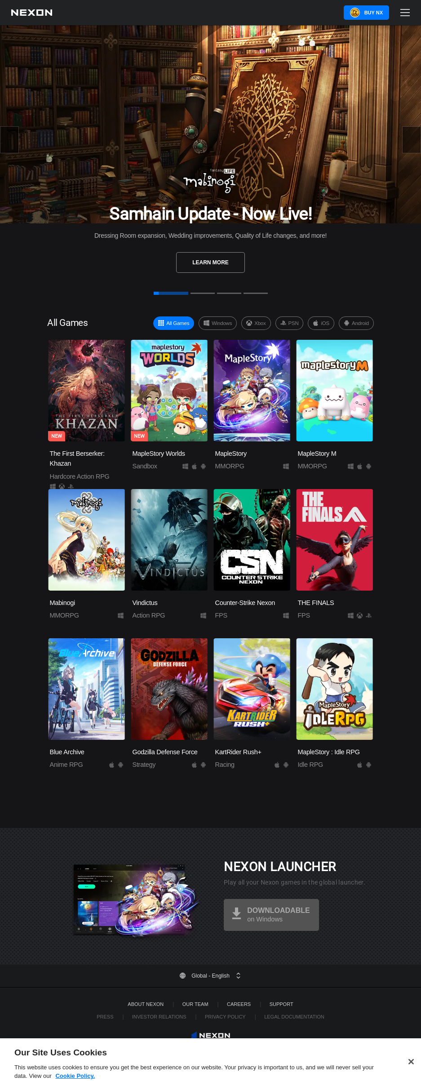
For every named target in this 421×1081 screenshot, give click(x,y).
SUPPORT (281, 1004)
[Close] (411, 1068)
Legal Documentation (294, 1016)
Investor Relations (159, 1016)
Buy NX (373, 12)
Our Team (195, 1004)
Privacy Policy (225, 1016)
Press (105, 1016)
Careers (239, 1004)
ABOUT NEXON (146, 1004)
